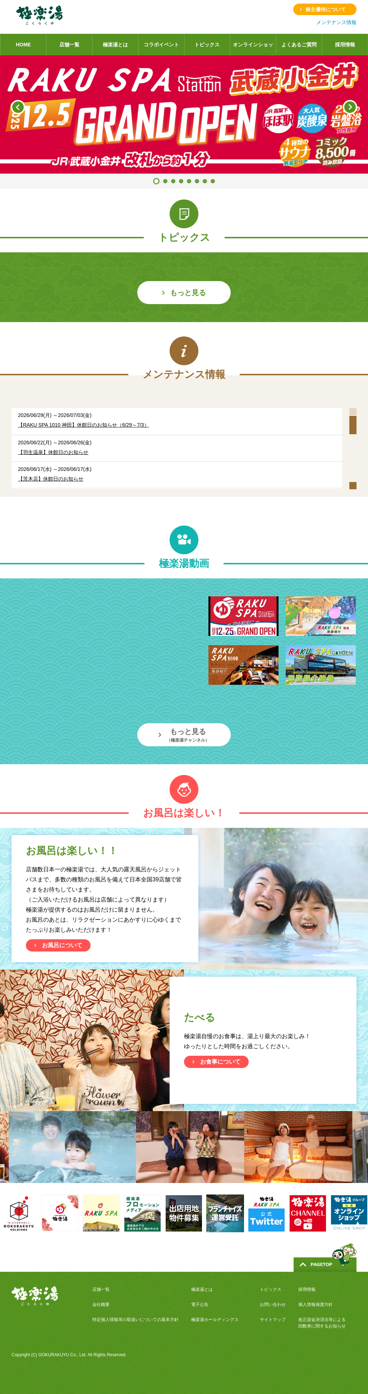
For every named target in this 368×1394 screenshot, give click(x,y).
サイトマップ (273, 1319)
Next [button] (350, 107)
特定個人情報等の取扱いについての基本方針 (135, 1319)
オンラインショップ (253, 48)
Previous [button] (18, 107)
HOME (23, 44)
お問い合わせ (273, 1304)
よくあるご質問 (299, 44)
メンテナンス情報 (336, 22)
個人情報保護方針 (315, 1304)
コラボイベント (161, 44)
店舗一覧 (69, 44)
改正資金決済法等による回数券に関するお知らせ (322, 1323)
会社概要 (101, 1304)
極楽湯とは (115, 44)
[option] (184, 114)
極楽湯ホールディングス (215, 1319)
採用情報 (345, 44)
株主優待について (325, 9)
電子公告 (199, 1304)
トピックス (207, 44)
